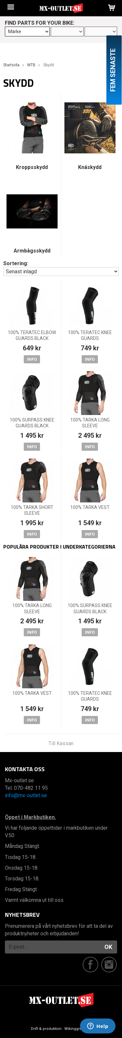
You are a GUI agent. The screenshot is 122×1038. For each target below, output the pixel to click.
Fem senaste (113, 70)
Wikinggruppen (77, 1029)
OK (108, 946)
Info (32, 359)
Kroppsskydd (32, 167)
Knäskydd (90, 167)
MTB (31, 65)
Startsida (11, 65)
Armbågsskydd (32, 251)
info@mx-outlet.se (26, 795)
